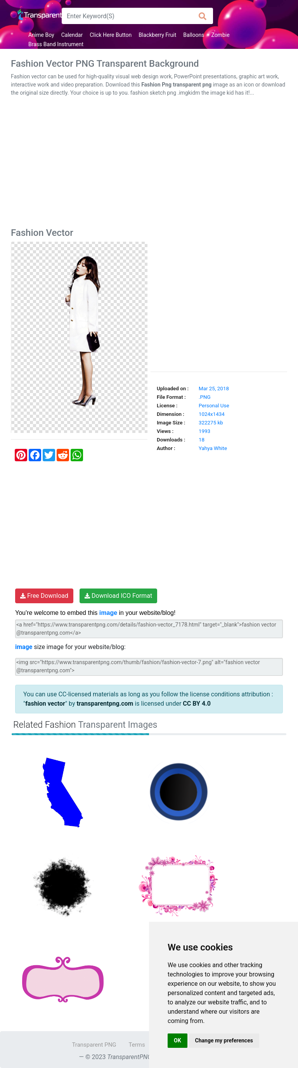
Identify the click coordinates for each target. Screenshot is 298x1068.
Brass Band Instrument (55, 44)
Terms (137, 1044)
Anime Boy (41, 35)
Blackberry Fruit (157, 35)
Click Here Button (111, 35)
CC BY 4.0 (197, 703)
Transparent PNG (94, 1044)
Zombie (220, 35)
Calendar (72, 35)
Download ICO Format (118, 595)
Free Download (44, 595)
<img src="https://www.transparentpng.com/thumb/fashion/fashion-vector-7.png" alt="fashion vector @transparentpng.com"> (149, 667)
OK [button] (177, 1040)
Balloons (193, 35)
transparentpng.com (104, 703)
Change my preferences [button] (224, 1040)
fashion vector (45, 703)
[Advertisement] (149, 163)
